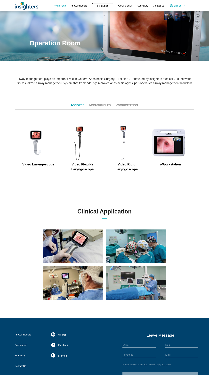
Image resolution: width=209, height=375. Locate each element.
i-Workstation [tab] (127, 105)
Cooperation (125, 5)
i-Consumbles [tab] (100, 105)
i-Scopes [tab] (77, 105)
